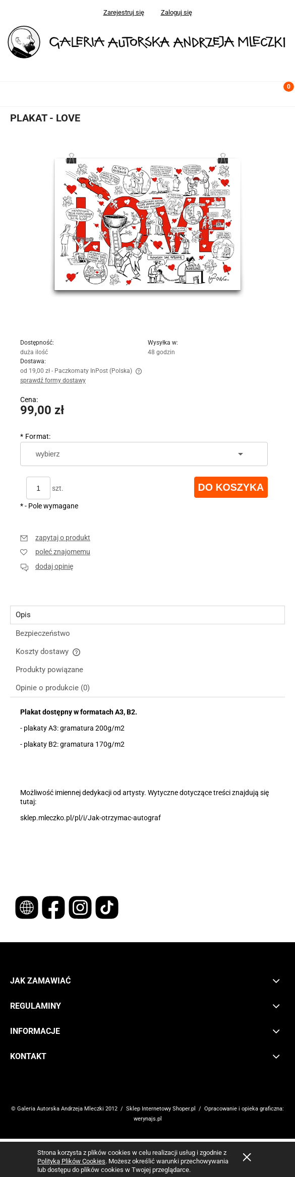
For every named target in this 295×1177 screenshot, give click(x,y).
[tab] (147, 615)
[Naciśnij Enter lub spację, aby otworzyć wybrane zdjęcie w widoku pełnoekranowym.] (148, 230)
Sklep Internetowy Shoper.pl (161, 1108)
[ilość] (38, 488)
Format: (35, 436)
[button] (12, 92)
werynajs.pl (148, 1119)
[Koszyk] (282, 95)
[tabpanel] (147, 789)
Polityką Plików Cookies (71, 1161)
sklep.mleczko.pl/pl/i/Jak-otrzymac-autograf (90, 818)
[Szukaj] (257, 92)
